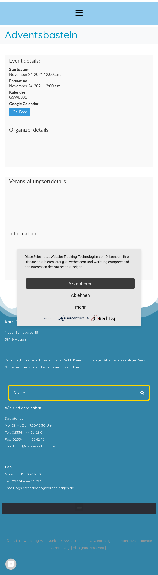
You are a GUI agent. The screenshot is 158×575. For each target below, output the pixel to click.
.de (71, 488)
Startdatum (19, 69)
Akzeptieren (80, 283)
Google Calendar (24, 103)
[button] (79, 507)
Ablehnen (80, 295)
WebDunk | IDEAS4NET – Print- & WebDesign (76, 540)
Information (22, 233)
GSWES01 (18, 97)
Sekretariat (14, 418)
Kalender (17, 92)
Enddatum (18, 81)
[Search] (142, 393)
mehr (80, 306)
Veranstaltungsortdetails (37, 181)
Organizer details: (29, 130)
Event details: (24, 61)
